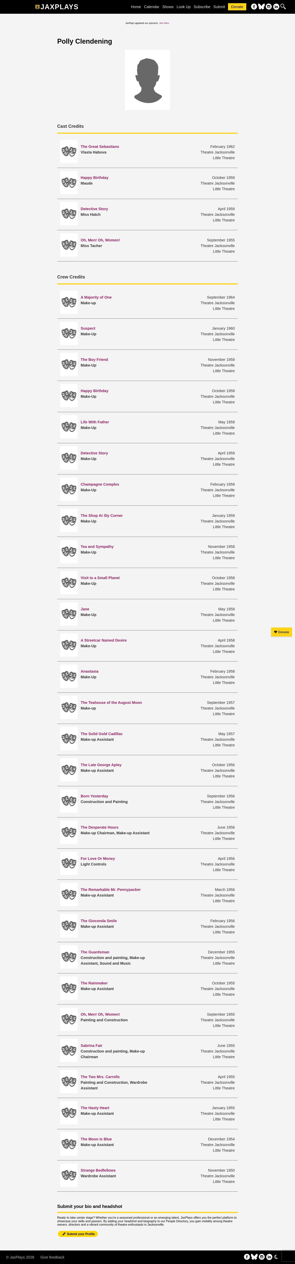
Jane (85, 609)
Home (136, 7)
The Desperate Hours (100, 827)
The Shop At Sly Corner (102, 515)
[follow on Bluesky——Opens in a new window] (261, 7)
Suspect (88, 328)
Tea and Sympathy (97, 547)
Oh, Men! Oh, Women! (100, 240)
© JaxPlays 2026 (20, 1257)
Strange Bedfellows (98, 1170)
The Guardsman (95, 952)
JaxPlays (59, 7)
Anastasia (90, 671)
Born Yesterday (94, 796)
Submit (219, 7)
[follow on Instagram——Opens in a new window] (268, 7)
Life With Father (95, 422)
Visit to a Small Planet (100, 578)
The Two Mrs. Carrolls (100, 1077)
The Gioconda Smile (99, 921)
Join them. (164, 23)
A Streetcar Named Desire (104, 640)
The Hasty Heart (95, 1108)
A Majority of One (96, 297)
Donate (237, 7)
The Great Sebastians (100, 147)
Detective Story (94, 209)
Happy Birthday (95, 178)
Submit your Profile (78, 1234)
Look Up (184, 7)
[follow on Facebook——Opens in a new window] (254, 7)
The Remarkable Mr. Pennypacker (111, 890)
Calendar (151, 7)
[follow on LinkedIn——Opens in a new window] (276, 7)
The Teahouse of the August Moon (111, 702)
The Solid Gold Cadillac (102, 734)
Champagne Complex (100, 484)
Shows (168, 7)
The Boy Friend (94, 359)
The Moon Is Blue (96, 1139)
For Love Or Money (98, 858)
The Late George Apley (101, 765)
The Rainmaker (94, 983)
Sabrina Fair (92, 1045)
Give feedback (52, 1257)
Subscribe (202, 7)
